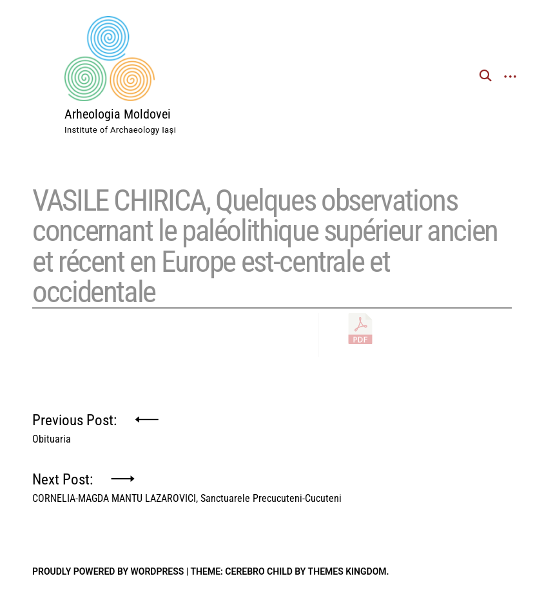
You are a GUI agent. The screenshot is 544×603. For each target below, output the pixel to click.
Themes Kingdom (347, 571)
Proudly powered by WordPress (108, 571)
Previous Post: (74, 425)
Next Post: (187, 484)
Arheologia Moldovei (117, 114)
